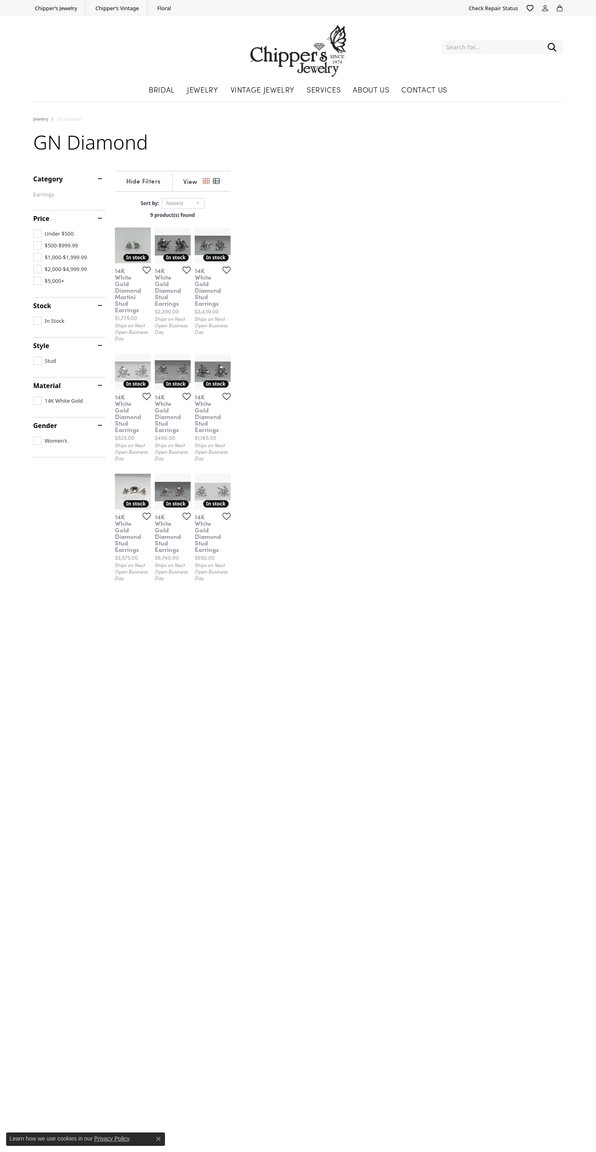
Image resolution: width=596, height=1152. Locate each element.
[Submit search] (552, 47)
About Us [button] (371, 89)
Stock (42, 305)
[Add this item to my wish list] (255, 380)
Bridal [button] (162, 89)
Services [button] (324, 89)
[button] (530, 8)
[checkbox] (53, 233)
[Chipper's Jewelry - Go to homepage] (298, 47)
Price (41, 218)
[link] (55, 8)
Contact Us (424, 89)
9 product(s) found (339, 215)
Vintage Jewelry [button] (263, 89)
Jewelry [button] (202, 89)
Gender (45, 425)
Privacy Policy (111, 1138)
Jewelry (40, 119)
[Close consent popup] (158, 1139)
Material (47, 385)
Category (48, 179)
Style (41, 345)
